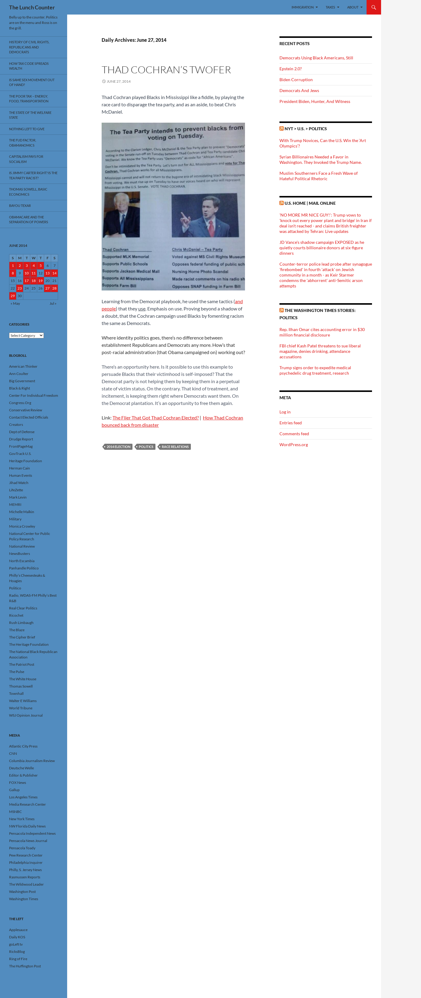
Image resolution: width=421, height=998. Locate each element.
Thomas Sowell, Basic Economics (28, 191)
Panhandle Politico (24, 568)
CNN (13, 753)
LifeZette (16, 490)
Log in (285, 411)
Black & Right (19, 388)
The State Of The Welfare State (30, 115)
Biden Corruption (296, 79)
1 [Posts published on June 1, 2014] (13, 265)
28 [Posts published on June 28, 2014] (54, 288)
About (352, 7)
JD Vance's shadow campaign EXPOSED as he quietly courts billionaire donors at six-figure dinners (321, 248)
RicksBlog (17, 951)
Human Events (20, 475)
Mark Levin (18, 497)
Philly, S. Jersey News (25, 869)
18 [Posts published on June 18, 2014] (33, 280)
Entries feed (290, 422)
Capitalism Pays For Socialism (26, 159)
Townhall (16, 693)
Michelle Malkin (21, 511)
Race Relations (175, 447)
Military (15, 519)
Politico (15, 588)
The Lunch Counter (32, 7)
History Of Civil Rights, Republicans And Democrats (29, 47)
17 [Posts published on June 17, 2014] (26, 280)
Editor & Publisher (23, 775)
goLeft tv (16, 944)
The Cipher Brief (22, 637)
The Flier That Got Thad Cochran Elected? (156, 417)
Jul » (53, 303)
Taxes (330, 7)
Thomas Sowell (21, 686)
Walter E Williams (23, 700)
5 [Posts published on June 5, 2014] (41, 265)
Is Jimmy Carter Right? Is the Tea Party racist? (33, 175)
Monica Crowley (22, 526)
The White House (22, 679)
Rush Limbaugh (21, 622)
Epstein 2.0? (290, 68)
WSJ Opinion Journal (26, 715)
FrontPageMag (21, 446)
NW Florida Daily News (27, 826)
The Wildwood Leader (26, 884)
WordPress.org (293, 444)
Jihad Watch (18, 482)
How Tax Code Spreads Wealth (29, 66)
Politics (146, 447)
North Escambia (21, 561)
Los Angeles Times (23, 797)
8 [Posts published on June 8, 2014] (13, 273)
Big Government (22, 381)
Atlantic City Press (23, 746)
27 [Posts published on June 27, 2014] (47, 288)
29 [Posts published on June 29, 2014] (13, 295)
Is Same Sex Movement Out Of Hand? (31, 82)
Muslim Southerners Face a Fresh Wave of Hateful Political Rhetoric (318, 176)
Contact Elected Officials (28, 417)
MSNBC (15, 811)
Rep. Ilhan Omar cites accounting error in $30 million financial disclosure (322, 332)
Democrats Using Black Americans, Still (316, 57)
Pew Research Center (26, 855)
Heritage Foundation (25, 461)
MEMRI (15, 504)
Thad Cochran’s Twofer (166, 69)
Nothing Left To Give (26, 129)
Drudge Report (21, 439)
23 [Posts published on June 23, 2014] (20, 288)
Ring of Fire (18, 959)
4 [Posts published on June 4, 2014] (34, 265)
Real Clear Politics (23, 608)
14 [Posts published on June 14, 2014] (54, 273)
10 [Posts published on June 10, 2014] (26, 273)
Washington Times (23, 899)
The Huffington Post (25, 966)
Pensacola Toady (22, 848)
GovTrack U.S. (20, 453)
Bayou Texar (20, 205)
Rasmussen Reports (24, 877)
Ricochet (16, 615)
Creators (16, 424)
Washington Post (22, 891)
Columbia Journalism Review (32, 760)
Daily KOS (17, 937)
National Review (22, 546)
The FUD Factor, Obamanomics (22, 142)
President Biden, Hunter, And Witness (314, 101)
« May (15, 303)
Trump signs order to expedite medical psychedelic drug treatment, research (315, 370)
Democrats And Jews (299, 90)
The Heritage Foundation (29, 644)
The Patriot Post (21, 664)
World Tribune (20, 708)
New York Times (21, 819)
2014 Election (118, 447)
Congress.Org (20, 402)
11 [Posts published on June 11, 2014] (33, 273)
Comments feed (294, 433)
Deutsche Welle (21, 768)
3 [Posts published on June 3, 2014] (27, 265)
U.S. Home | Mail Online (310, 203)
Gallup (14, 789)
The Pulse (16, 671)
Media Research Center (27, 804)
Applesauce (18, 929)
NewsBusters (19, 553)
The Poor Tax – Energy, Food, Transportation (28, 98)
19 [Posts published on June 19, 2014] (40, 280)
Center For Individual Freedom (33, 395)
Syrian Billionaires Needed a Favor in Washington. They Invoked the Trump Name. (320, 159)
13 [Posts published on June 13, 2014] (47, 273)
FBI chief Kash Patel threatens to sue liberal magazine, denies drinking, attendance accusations (320, 351)
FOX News (17, 782)
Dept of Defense (21, 431)
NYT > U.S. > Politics (306, 128)
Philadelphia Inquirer (26, 862)
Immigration (303, 7)
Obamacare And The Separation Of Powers (28, 219)
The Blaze (16, 630)
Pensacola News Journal (28, 840)
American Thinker (23, 366)
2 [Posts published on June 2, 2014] (20, 265)
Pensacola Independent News (32, 833)
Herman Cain (19, 468)
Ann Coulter (18, 373)
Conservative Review (25, 410)
